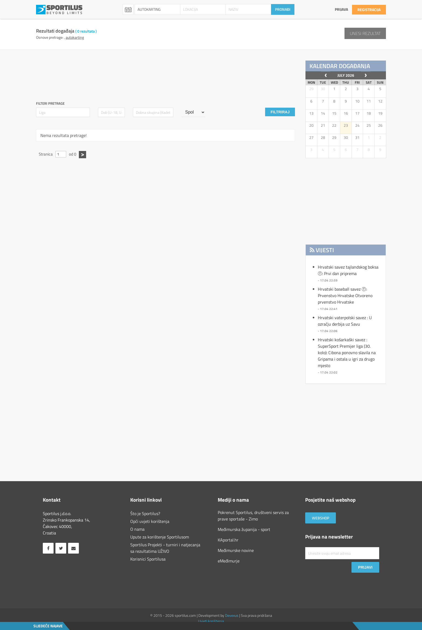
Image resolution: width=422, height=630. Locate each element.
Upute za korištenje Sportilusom (159, 537)
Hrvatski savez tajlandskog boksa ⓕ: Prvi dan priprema (348, 270)
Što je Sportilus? (145, 513)
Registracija (369, 9)
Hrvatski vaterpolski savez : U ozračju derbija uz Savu (345, 320)
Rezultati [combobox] (128, 9)
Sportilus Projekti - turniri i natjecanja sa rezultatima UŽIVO (165, 547)
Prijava (341, 9)
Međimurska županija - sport (244, 529)
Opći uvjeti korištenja (149, 521)
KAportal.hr (228, 540)
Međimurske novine (236, 550)
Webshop (320, 518)
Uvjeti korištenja (211, 621)
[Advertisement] (166, 73)
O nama (137, 529)
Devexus (231, 615)
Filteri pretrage (50, 103)
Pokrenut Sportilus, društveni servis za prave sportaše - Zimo (253, 515)
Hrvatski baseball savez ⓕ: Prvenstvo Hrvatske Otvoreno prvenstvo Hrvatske (345, 295)
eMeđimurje (229, 561)
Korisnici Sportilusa (148, 559)
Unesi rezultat (365, 33)
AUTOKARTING (75, 37)
